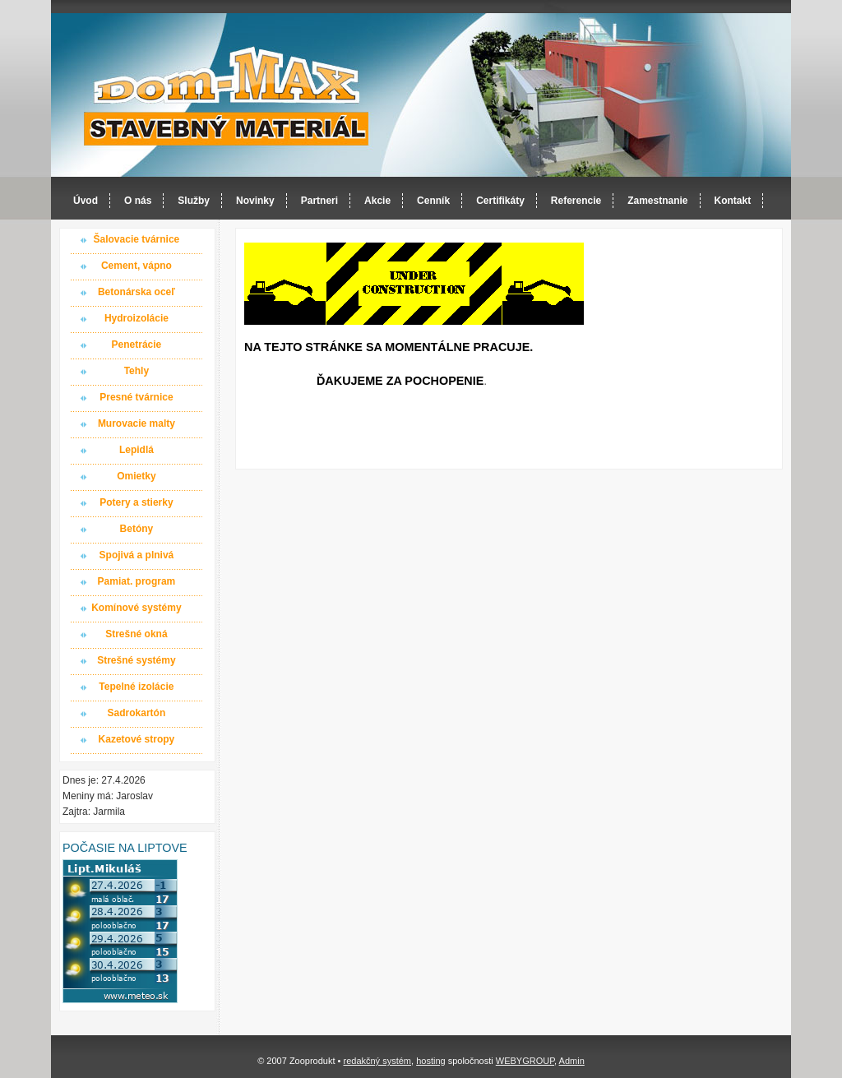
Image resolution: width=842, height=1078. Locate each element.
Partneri (319, 200)
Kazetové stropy (137, 739)
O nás (137, 200)
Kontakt (733, 200)
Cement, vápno (136, 265)
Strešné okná (136, 634)
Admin (572, 1061)
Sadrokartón (137, 713)
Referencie (576, 200)
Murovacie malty (136, 423)
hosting (430, 1061)
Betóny (137, 528)
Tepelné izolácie (136, 686)
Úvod (85, 200)
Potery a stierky (136, 502)
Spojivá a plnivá (136, 555)
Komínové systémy (136, 607)
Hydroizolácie (136, 318)
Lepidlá (136, 450)
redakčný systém (377, 1061)
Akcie (377, 200)
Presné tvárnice (136, 397)
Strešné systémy (136, 660)
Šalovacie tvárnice (137, 239)
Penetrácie (137, 344)
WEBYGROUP (525, 1061)
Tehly (136, 371)
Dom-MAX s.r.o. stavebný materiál (227, 95)
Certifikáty (500, 200)
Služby (194, 200)
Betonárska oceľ (136, 292)
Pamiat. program (137, 581)
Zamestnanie (657, 200)
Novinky (255, 200)
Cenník (433, 200)
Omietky (136, 476)
